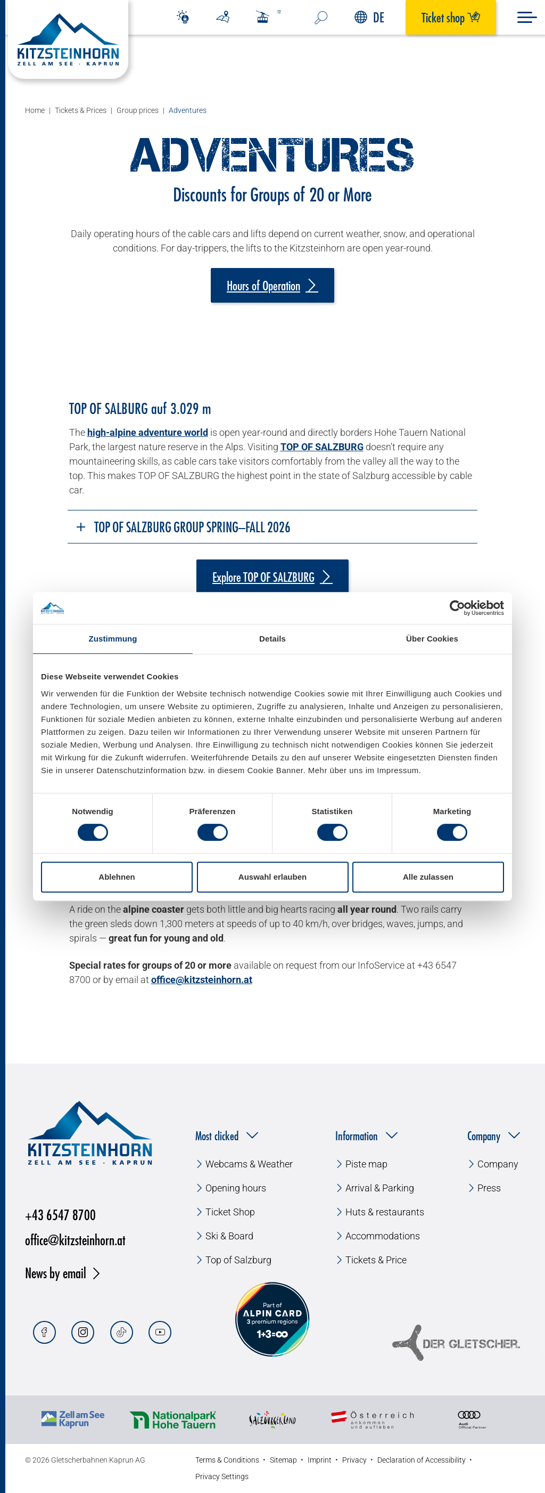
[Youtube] (159, 1332)
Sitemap (283, 1460)
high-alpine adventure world (147, 432)
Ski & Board (229, 1236)
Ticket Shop (230, 1212)
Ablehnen (116, 876)
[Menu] (527, 17)
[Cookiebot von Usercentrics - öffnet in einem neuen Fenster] (457, 608)
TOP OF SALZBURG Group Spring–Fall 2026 (183, 526)
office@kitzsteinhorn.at (75, 1239)
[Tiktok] (121, 1332)
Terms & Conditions (227, 1460)
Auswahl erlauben (272, 876)
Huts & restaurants (384, 1212)
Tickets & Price (376, 1259)
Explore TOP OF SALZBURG (263, 577)
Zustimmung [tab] (113, 638)
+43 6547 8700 (60, 1214)
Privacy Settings (222, 1476)
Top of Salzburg (238, 1259)
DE (369, 17)
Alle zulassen (428, 876)
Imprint (320, 1460)
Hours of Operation (263, 285)
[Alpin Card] (272, 1319)
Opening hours (235, 1188)
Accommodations (382, 1236)
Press (489, 1188)
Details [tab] (272, 638)
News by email (55, 1272)
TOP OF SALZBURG (322, 446)
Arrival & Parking (379, 1188)
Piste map (366, 1164)
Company (497, 1164)
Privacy (354, 1460)
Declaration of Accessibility (421, 1460)
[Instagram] (82, 1332)
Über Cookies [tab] (432, 638)
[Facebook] (44, 1332)
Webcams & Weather (249, 1164)
